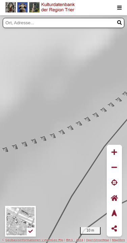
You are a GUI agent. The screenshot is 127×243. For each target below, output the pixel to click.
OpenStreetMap (97, 240)
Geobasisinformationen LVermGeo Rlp (34, 240)
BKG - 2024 (74, 240)
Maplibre (118, 240)
